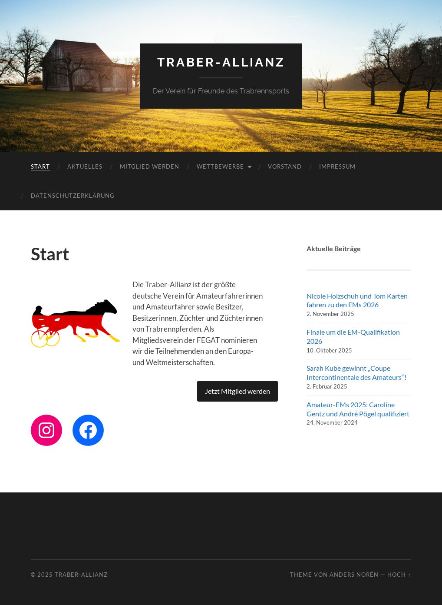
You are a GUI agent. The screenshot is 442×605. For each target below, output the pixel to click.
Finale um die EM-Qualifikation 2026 (353, 336)
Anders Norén (354, 574)
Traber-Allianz (221, 62)
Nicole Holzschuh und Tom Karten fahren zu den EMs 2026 (357, 300)
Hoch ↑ (399, 574)
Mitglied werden (149, 166)
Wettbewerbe (220, 166)
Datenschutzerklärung (73, 195)
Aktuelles (84, 166)
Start (40, 166)
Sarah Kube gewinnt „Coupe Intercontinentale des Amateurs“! (356, 372)
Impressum (337, 166)
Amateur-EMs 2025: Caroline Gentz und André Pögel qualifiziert (358, 409)
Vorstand (285, 166)
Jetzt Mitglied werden (237, 391)
